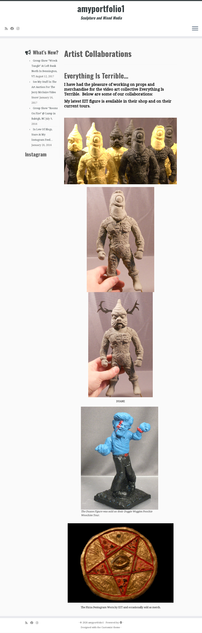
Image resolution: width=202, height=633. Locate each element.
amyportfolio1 (101, 8)
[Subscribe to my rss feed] (7, 29)
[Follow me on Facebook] (13, 29)
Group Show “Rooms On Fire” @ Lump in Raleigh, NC (44, 114)
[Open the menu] (195, 29)
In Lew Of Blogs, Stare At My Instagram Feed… (42, 135)
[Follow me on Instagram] (19, 29)
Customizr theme (110, 628)
